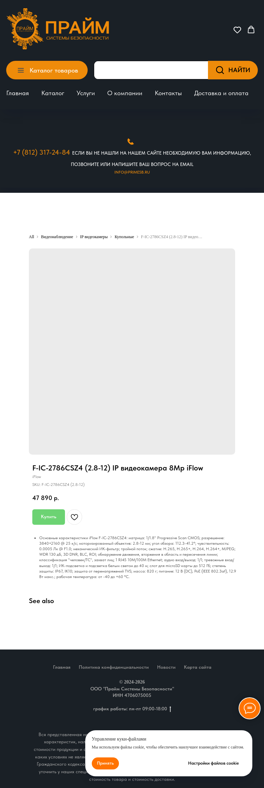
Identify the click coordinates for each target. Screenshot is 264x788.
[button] (237, 30)
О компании (124, 93)
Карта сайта (197, 667)
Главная (17, 93)
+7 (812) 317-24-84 (41, 152)
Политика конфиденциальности (114, 667)
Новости (166, 667)
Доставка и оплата (221, 93)
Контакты (168, 93)
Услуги (86, 93)
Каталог (52, 93)
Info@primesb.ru (132, 172)
